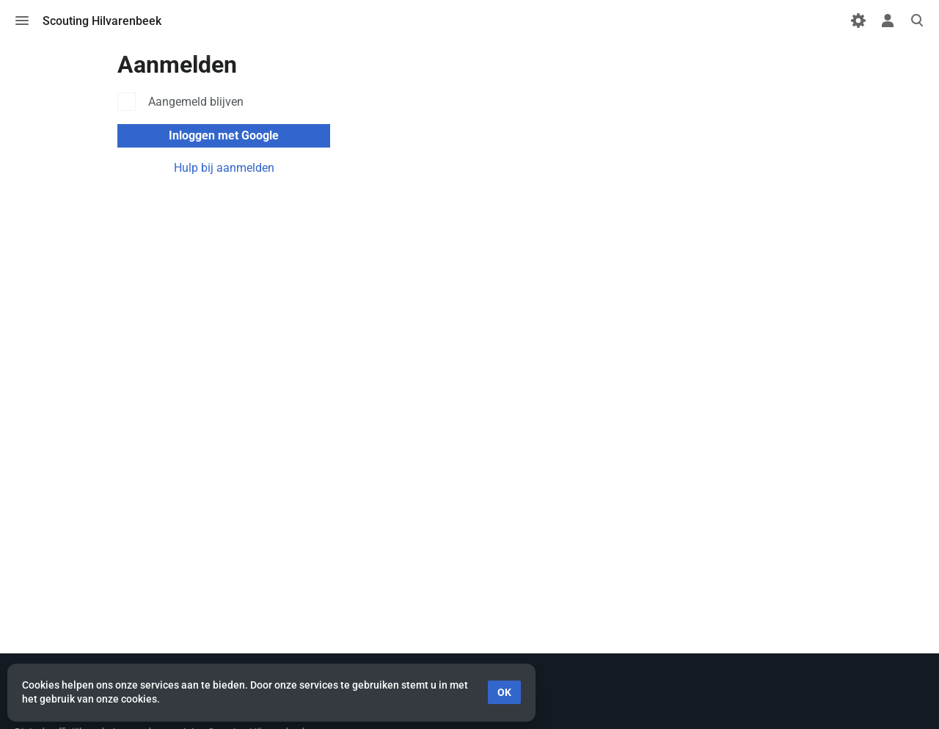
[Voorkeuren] (858, 20)
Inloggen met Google (224, 135)
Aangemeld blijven (196, 102)
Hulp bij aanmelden (224, 168)
